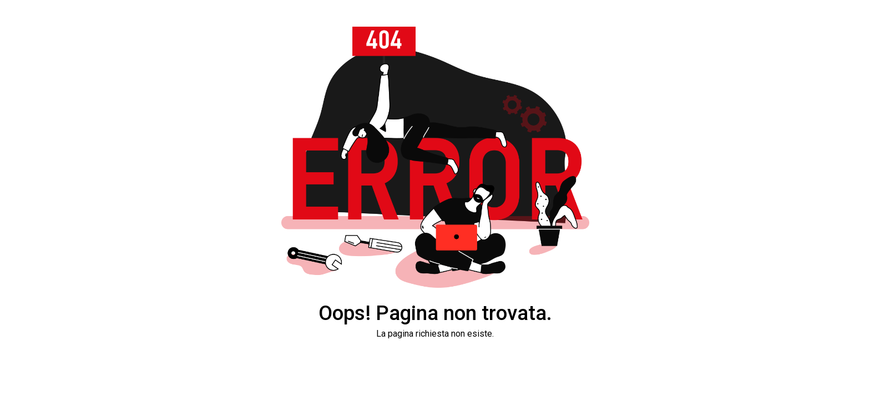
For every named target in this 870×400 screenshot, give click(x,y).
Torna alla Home (435, 368)
